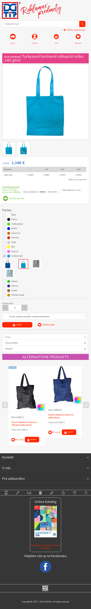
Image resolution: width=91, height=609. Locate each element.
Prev (5, 405)
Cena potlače (11, 342)
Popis (8, 337)
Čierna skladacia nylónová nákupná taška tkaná (24, 423)
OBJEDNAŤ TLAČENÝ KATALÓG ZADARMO (45, 547)
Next (86, 405)
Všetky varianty (13, 198)
